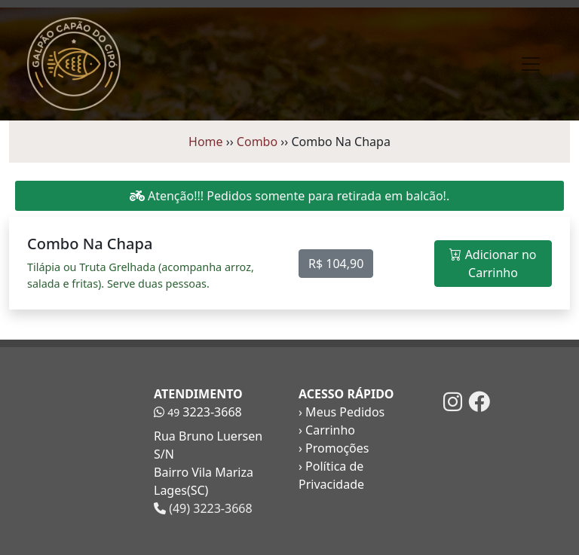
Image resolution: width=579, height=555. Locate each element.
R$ (335, 263)
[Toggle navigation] (531, 64)
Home (205, 141)
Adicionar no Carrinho (492, 263)
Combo (257, 141)
